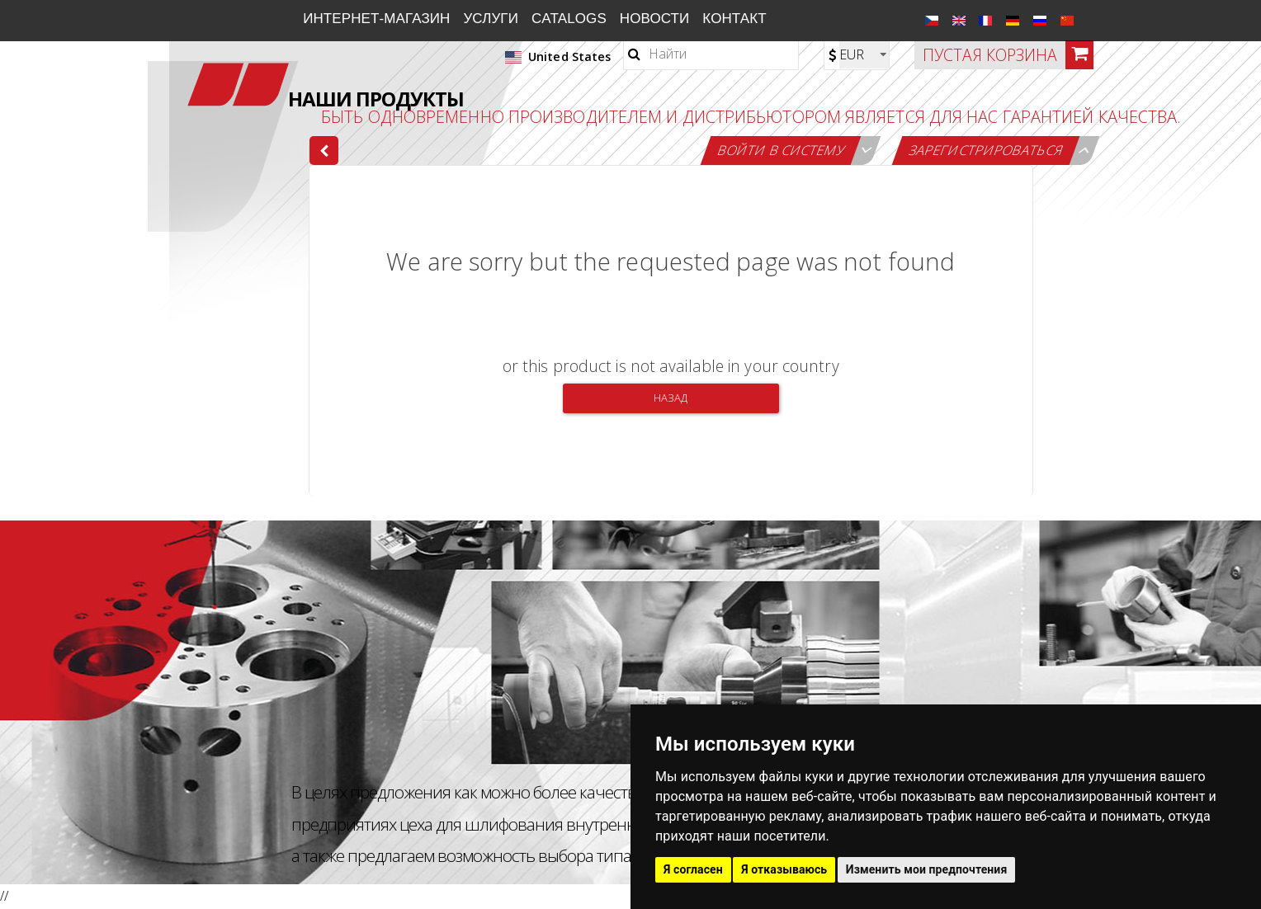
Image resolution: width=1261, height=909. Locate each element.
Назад (671, 397)
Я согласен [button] (693, 869)
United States (558, 56)
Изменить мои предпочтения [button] (927, 869)
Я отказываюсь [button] (784, 869)
